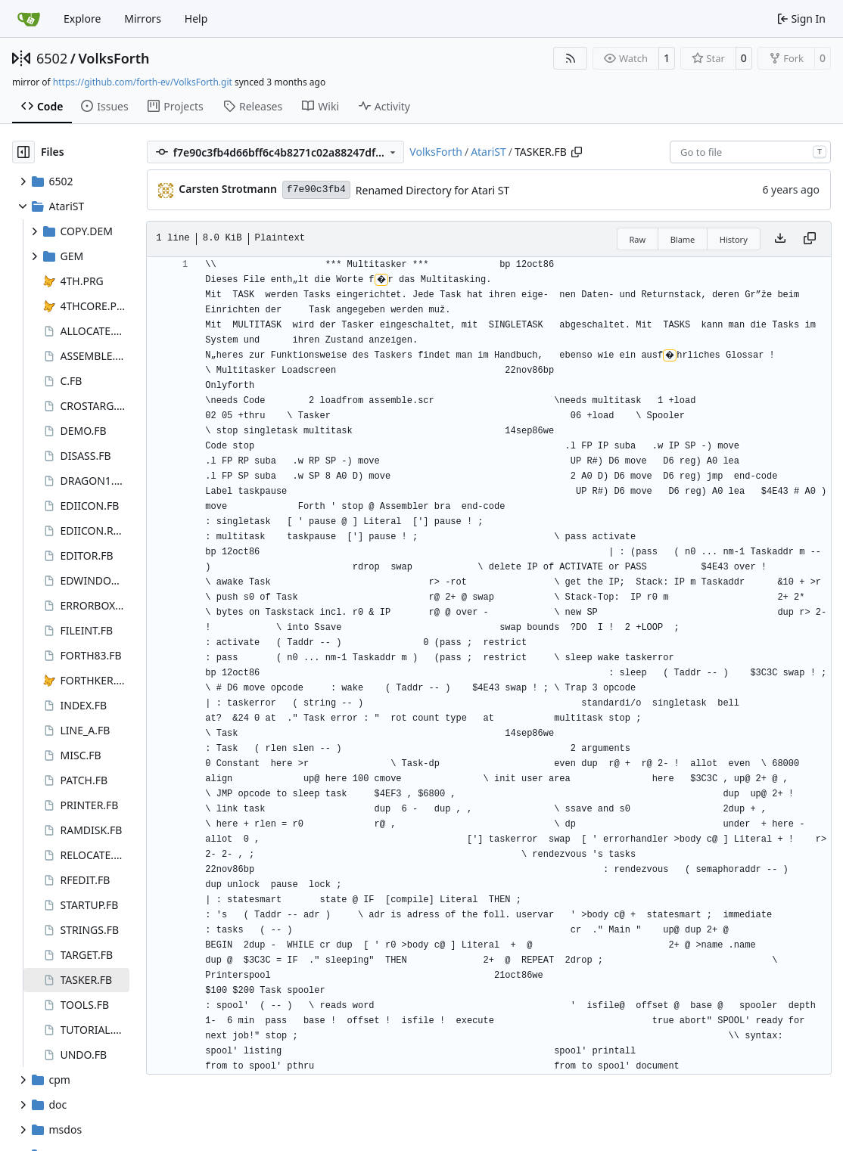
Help (196, 18)
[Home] (29, 19)
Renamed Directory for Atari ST (432, 190)
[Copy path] (576, 152)
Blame (682, 239)
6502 (51, 58)
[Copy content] (810, 239)
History (734, 239)
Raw (638, 239)
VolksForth (113, 58)
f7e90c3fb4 (316, 189)
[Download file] (780, 239)
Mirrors (142, 18)
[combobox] (750, 152)
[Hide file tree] (23, 152)
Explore (82, 18)
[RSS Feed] (570, 58)
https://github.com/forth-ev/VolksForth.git (142, 82)
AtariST (488, 151)
